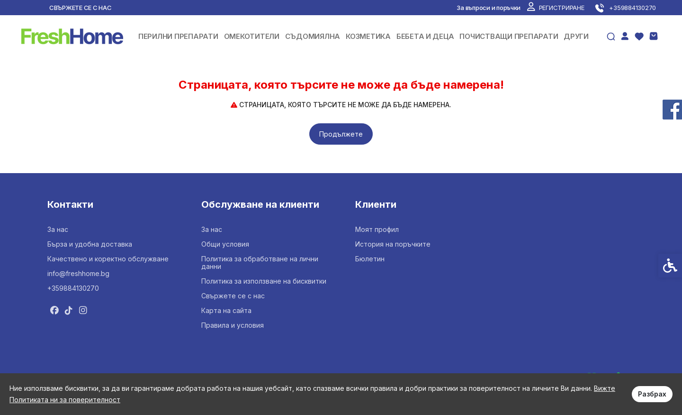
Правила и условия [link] (232, 325)
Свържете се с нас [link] (80, 7)
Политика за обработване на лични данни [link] (259, 262)
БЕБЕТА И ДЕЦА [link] (425, 36)
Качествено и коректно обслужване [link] (108, 259)
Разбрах (652, 394)
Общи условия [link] (225, 244)
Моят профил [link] (377, 229)
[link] (555, 7)
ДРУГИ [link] (576, 36)
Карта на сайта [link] (226, 310)
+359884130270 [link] (73, 288)
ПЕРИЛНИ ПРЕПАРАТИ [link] (178, 36)
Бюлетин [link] (370, 259)
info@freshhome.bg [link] (78, 273)
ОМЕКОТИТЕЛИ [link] (251, 36)
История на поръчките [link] (393, 244)
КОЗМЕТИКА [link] (368, 36)
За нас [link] (57, 229)
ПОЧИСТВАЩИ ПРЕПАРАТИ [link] (508, 36)
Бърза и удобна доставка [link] (89, 244)
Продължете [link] (341, 134)
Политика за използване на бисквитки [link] (263, 281)
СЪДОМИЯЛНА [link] (312, 36)
